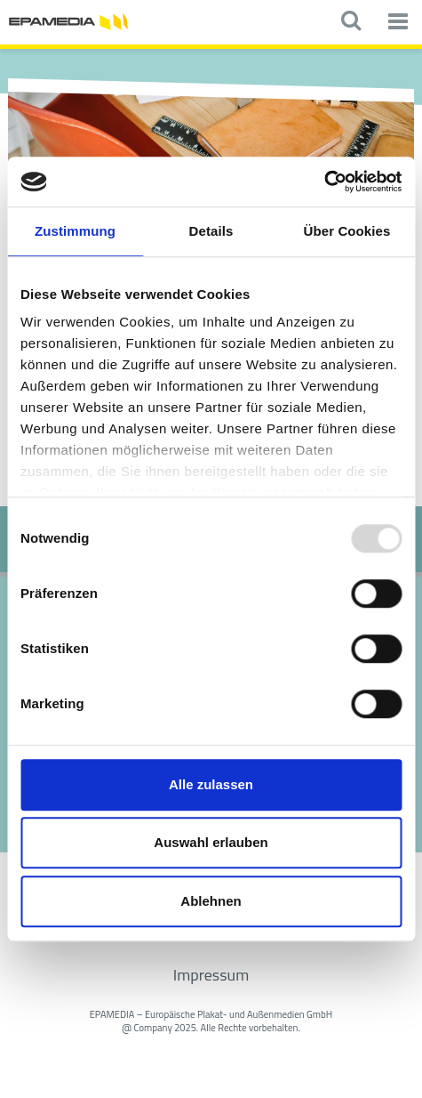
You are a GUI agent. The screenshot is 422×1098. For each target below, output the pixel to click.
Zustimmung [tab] (75, 230)
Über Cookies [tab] (347, 230)
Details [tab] (211, 230)
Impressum (211, 975)
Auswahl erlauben (210, 842)
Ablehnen (210, 900)
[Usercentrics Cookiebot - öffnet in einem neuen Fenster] (324, 181)
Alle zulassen (211, 784)
